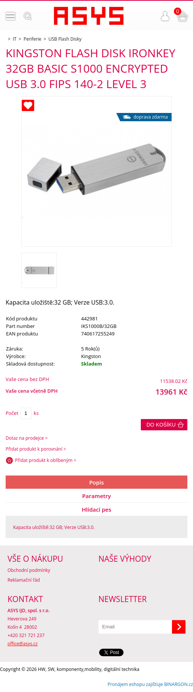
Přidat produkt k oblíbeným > (45, 460)
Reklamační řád (24, 580)
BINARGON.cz (178, 684)
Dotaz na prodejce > (27, 438)
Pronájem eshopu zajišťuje (135, 684)
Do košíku (161, 425)
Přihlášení (165, 16)
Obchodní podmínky (29, 570)
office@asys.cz (23, 643)
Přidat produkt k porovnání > (36, 449)
